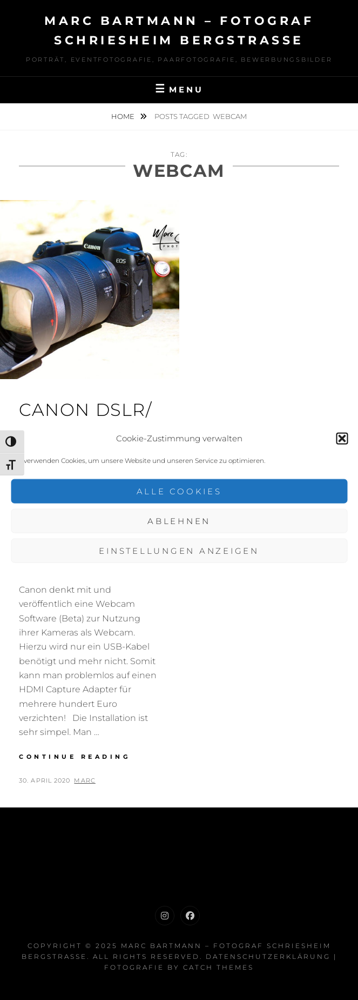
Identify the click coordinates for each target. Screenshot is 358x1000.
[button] (341, 438)
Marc (84, 780)
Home (123, 116)
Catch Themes (218, 967)
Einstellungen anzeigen (179, 550)
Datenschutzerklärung (268, 956)
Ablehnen (179, 520)
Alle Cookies (179, 491)
